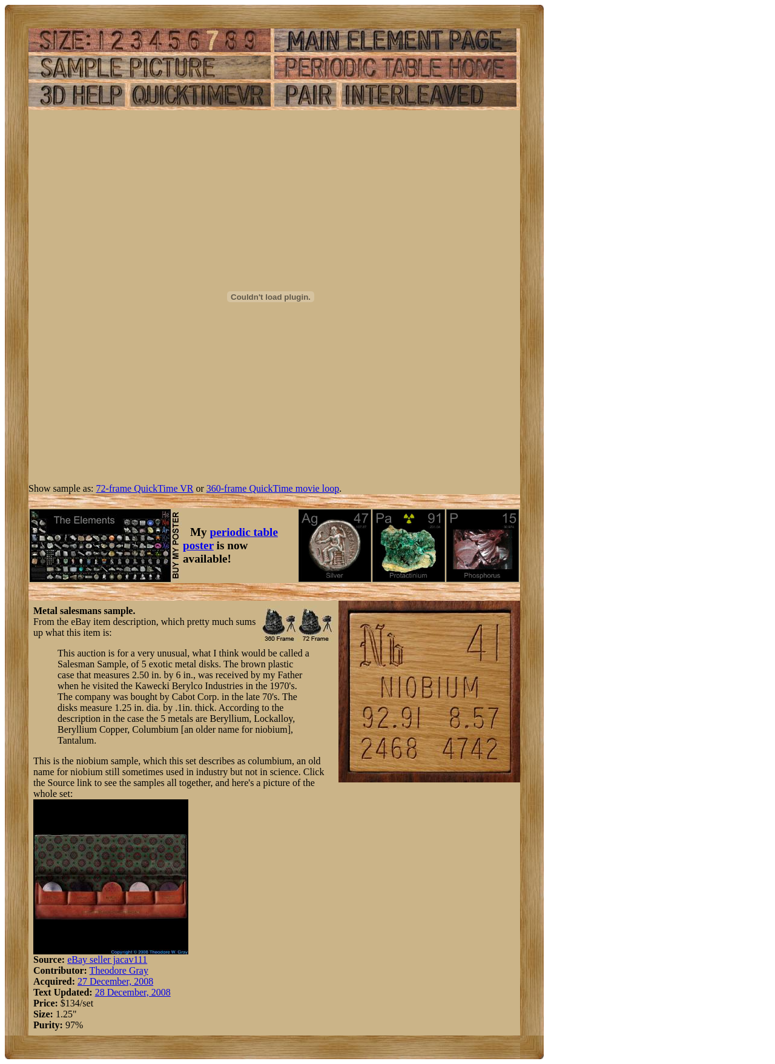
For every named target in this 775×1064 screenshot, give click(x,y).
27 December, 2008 (115, 981)
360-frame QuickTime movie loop (272, 488)
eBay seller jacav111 (107, 959)
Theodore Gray (119, 970)
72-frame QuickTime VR (145, 488)
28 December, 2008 (133, 992)
